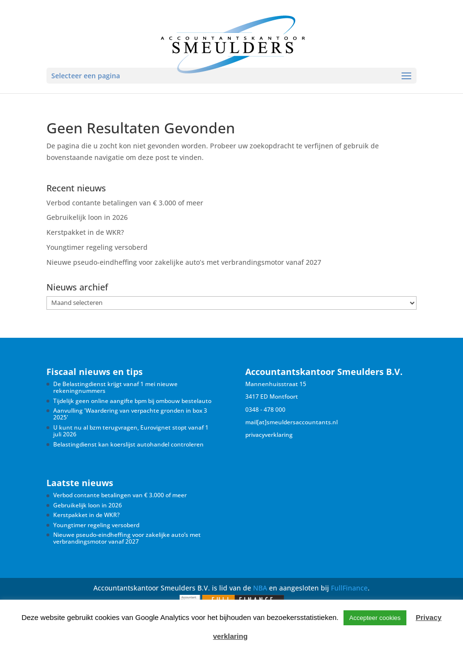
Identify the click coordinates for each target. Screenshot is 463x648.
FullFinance (349, 587)
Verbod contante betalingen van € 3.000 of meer (124, 202)
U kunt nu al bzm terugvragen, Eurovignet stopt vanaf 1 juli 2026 (131, 430)
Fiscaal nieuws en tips (94, 371)
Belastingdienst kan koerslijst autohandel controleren (128, 444)
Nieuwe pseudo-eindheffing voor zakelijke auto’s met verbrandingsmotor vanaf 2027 (183, 262)
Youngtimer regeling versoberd (97, 247)
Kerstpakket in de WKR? (85, 232)
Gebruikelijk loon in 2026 (87, 217)
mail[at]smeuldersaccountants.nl (291, 422)
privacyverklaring (269, 435)
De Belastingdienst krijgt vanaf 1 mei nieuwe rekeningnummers (115, 387)
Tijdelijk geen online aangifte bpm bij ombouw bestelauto (132, 401)
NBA (260, 587)
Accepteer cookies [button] (375, 617)
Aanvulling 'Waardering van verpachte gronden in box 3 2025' (130, 413)
